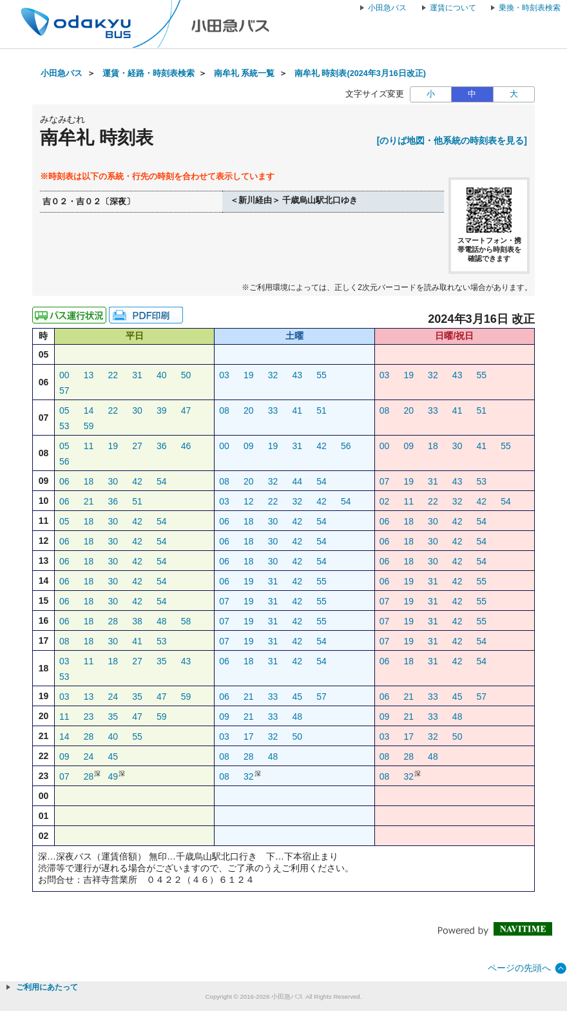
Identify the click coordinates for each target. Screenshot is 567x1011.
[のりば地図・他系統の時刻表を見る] (452, 140)
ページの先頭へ (519, 968)
